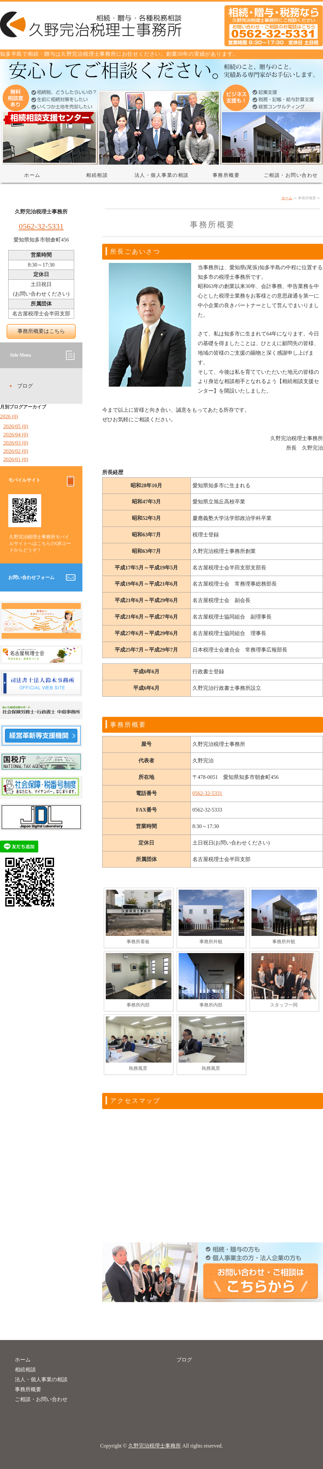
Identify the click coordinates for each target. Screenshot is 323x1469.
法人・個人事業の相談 (161, 175)
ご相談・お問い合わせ (291, 175)
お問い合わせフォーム (31, 577)
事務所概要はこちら (41, 331)
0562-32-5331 (207, 793)
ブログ (25, 386)
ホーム (32, 175)
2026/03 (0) (15, 443)
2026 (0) (9, 416)
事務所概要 (226, 175)
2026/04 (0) (15, 434)
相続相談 (97, 175)
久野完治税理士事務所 (154, 1446)
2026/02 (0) (15, 451)
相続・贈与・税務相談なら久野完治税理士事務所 (161, 25)
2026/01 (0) (15, 459)
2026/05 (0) (15, 426)
